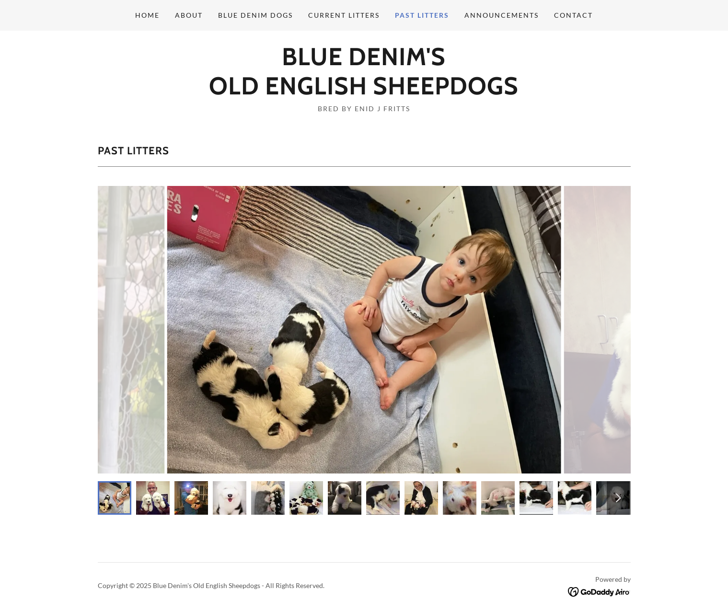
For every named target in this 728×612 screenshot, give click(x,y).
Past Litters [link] (422, 15)
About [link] (189, 15)
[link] (364, 91)
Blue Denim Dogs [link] (255, 15)
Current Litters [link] (344, 15)
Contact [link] (573, 15)
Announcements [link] (501, 15)
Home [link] (147, 15)
